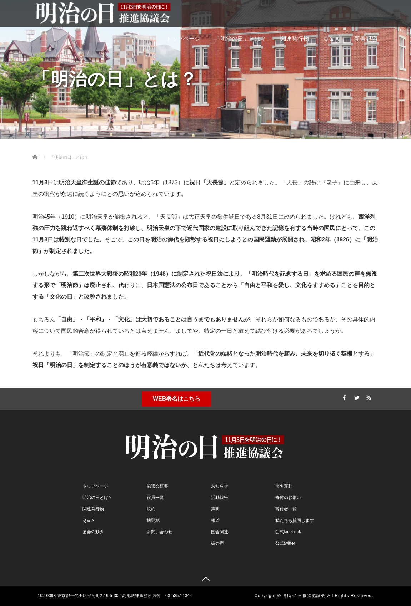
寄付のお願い (288, 497)
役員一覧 (155, 497)
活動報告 (219, 497)
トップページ (183, 39)
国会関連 (219, 531)
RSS (367, 396)
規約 (151, 508)
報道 (215, 520)
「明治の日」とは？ (240, 39)
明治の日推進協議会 (305, 595)
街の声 (217, 543)
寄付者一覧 (286, 508)
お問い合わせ (159, 531)
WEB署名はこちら (176, 399)
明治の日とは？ (97, 497)
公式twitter (285, 543)
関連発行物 (294, 39)
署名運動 (283, 486)
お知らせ (219, 486)
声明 (215, 508)
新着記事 (365, 39)
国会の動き (93, 531)
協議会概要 (157, 486)
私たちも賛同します (294, 520)
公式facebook (288, 531)
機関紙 (153, 520)
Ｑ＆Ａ (331, 39)
